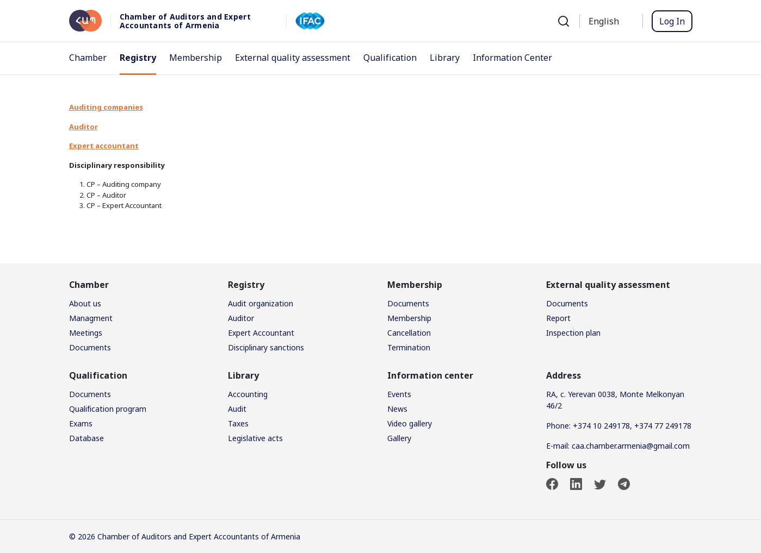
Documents (90, 347)
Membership (195, 58)
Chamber (88, 58)
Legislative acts (255, 438)
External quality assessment (292, 58)
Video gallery (409, 423)
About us (85, 303)
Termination (408, 347)
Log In (672, 21)
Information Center (512, 58)
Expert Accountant (261, 333)
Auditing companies (106, 107)
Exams (80, 423)
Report (558, 318)
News (397, 409)
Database (86, 438)
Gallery (399, 438)
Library (445, 58)
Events (399, 394)
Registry (138, 58)
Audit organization (260, 303)
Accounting (248, 394)
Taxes (238, 423)
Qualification (390, 58)
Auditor (241, 318)
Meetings (85, 333)
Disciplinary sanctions (266, 347)
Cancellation (409, 333)
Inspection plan (573, 333)
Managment (91, 318)
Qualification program (107, 409)
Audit (237, 409)
